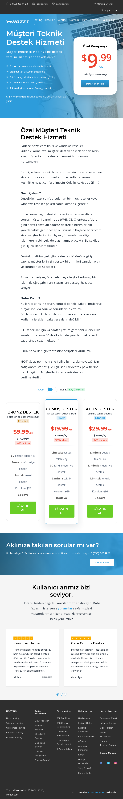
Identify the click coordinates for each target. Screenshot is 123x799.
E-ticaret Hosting (14, 737)
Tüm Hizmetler (90, 20)
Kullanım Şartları (108, 723)
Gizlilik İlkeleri (106, 727)
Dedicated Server (40, 744)
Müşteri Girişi (109, 10)
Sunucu (61, 20)
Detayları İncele (95, 83)
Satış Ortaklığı (84, 768)
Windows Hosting (14, 723)
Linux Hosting (12, 718)
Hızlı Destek (40, 3)
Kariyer (81, 754)
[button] (57, 694)
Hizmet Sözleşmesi (105, 734)
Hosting (37, 20)
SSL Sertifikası (63, 718)
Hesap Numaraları (83, 761)
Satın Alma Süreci (108, 718)
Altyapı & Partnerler (83, 748)
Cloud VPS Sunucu (40, 736)
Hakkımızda (108, 20)
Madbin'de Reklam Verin (63, 733)
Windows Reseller (39, 727)
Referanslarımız (86, 736)
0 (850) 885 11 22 (17, 3)
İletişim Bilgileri (85, 723)
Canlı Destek (60, 3)
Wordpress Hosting (15, 727)
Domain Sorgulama (40, 753)
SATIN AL (23, 508)
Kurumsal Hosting (14, 732)
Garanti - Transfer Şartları (108, 743)
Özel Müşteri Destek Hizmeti (64, 742)
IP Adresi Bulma (64, 748)
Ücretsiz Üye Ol (103, 3)
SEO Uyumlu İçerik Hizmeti (63, 725)
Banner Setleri (85, 772)
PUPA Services (96, 792)
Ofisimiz (82, 741)
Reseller (50, 20)
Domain (74, 20)
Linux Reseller (42, 720)
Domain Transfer (43, 760)
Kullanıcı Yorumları (83, 729)
